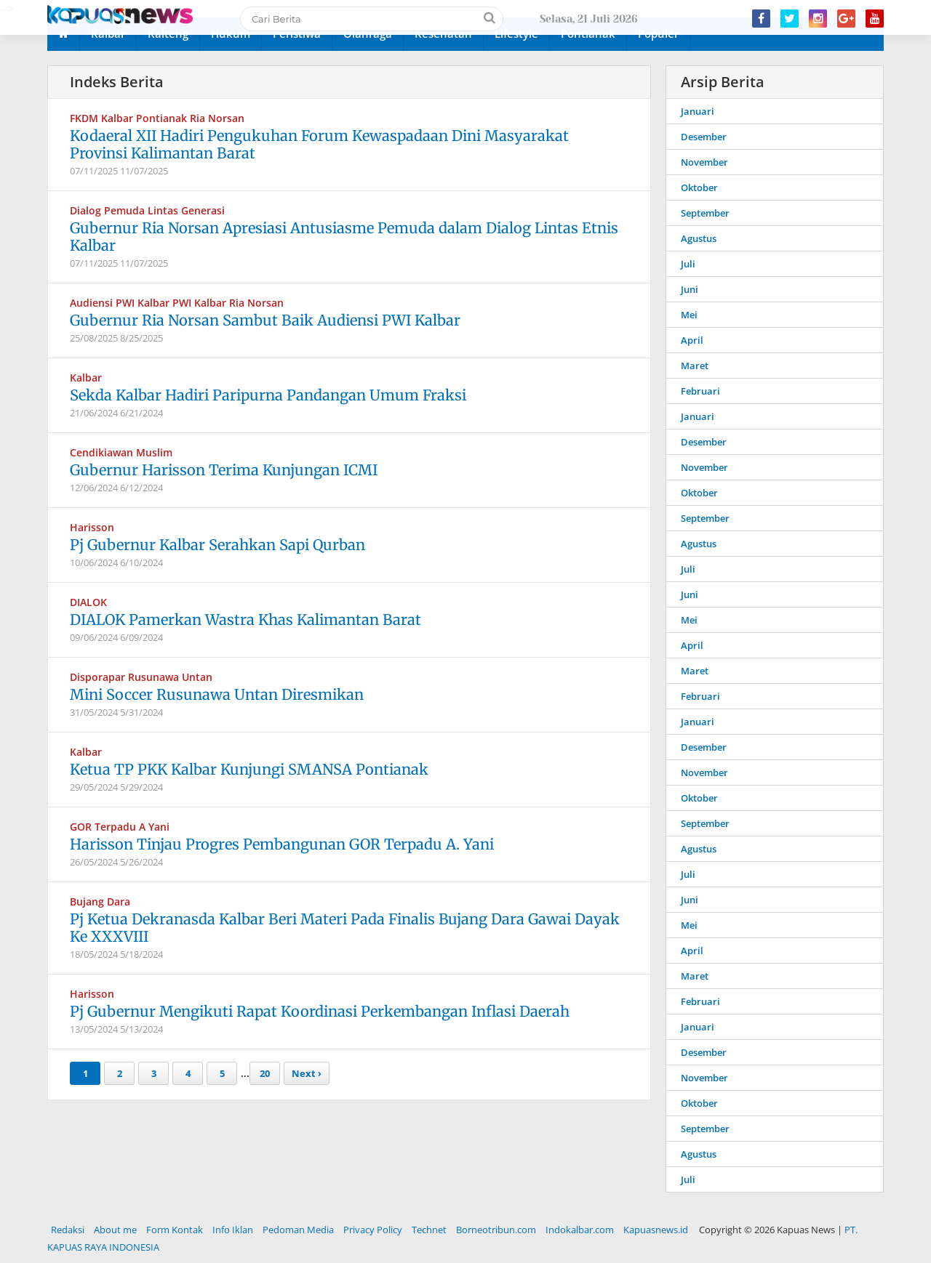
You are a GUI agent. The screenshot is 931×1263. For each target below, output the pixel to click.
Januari (697, 111)
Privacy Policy (372, 1229)
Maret (694, 365)
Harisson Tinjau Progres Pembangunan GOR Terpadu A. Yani (282, 844)
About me (115, 1229)
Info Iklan (232, 1229)
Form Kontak (174, 1229)
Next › (306, 1073)
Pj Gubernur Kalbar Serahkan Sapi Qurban (217, 545)
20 (265, 1073)
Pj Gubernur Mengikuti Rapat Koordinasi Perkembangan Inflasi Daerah (320, 1011)
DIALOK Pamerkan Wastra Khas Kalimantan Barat (245, 619)
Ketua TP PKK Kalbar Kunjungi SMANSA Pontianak (249, 769)
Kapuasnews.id (655, 1229)
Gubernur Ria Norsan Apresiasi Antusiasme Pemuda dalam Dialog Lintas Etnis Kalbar (344, 236)
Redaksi (67, 1229)
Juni (689, 289)
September (705, 212)
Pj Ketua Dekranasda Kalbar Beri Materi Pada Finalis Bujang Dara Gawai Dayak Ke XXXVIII (345, 927)
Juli (688, 263)
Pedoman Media (298, 1229)
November (704, 162)
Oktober (699, 187)
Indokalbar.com (580, 1229)
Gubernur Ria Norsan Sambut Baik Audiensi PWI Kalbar (265, 320)
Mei (689, 314)
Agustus (698, 238)
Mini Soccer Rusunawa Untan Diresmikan (217, 694)
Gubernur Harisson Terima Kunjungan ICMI (223, 470)
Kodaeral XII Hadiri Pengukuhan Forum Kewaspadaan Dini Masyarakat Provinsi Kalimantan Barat (319, 144)
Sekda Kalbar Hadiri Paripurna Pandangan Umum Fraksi (268, 395)
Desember (704, 136)
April (692, 340)
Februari (700, 391)
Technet (429, 1229)
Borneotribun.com (496, 1229)
